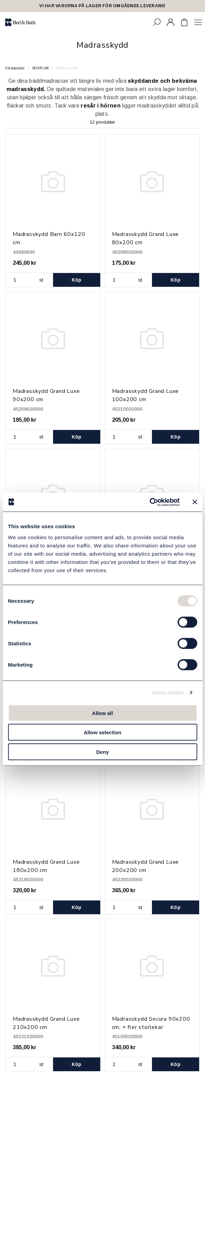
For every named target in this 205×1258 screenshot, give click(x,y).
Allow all (102, 713)
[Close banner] (194, 502)
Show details (168, 692)
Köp (77, 280)
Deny (102, 752)
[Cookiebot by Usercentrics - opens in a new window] (149, 502)
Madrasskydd (67, 68)
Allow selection (102, 732)
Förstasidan (15, 68)
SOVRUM (40, 68)
